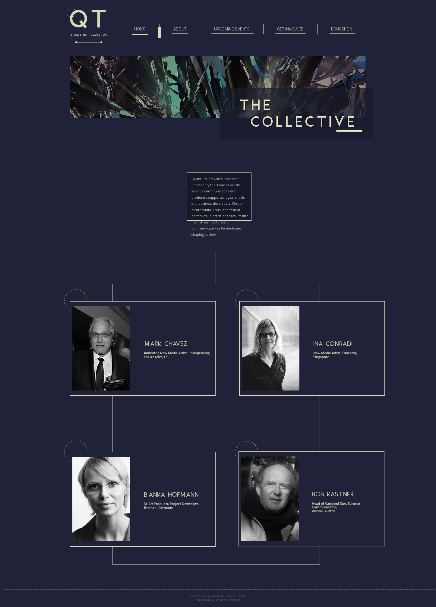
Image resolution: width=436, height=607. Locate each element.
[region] (143, 513)
